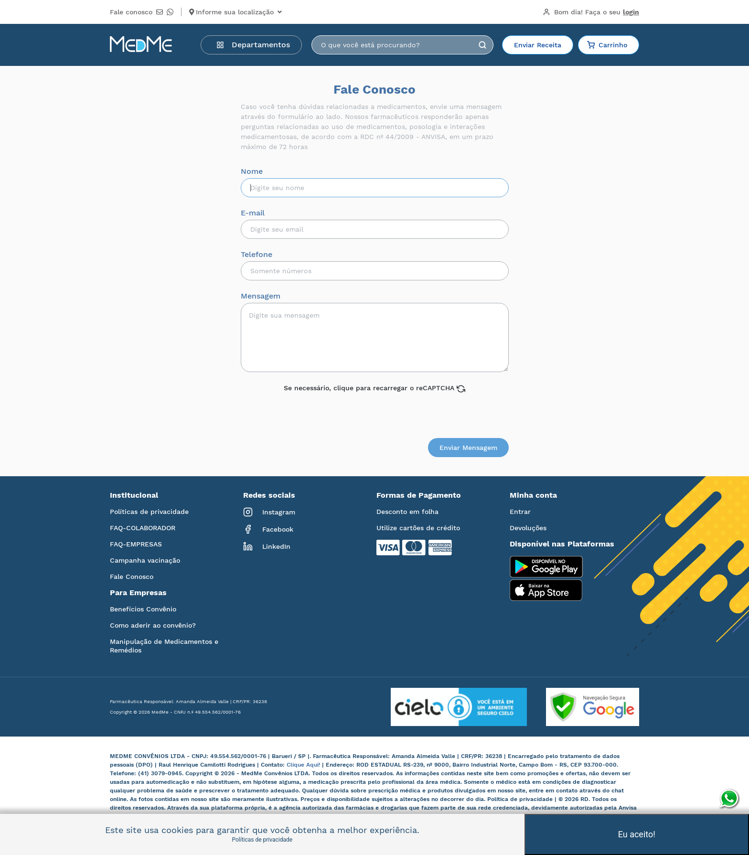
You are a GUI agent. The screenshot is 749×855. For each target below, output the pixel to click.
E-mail (253, 213)
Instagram (269, 512)
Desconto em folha (407, 511)
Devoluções (528, 528)
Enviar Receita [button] (537, 45)
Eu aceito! (636, 834)
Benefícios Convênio (143, 609)
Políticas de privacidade (149, 511)
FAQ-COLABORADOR (142, 528)
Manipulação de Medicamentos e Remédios (164, 646)
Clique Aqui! (304, 764)
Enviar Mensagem (468, 447)
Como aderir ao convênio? (153, 625)
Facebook (268, 529)
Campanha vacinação (145, 560)
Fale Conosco (131, 576)
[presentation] (375, 411)
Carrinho (607, 45)
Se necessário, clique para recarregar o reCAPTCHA (374, 388)
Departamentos (253, 44)
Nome (252, 171)
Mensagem (260, 296)
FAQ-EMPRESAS (136, 544)
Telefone (256, 254)
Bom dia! (591, 12)
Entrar (520, 511)
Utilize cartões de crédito (418, 528)
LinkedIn (266, 546)
